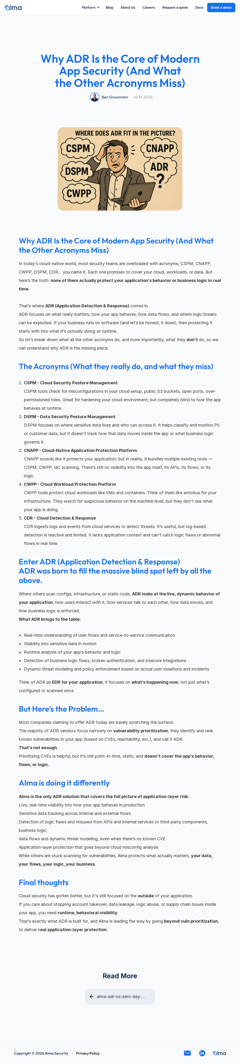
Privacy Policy (88, 1053)
